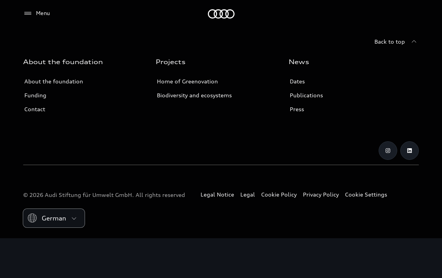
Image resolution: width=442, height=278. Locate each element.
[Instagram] (388, 150)
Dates (297, 81)
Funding (35, 95)
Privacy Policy (321, 194)
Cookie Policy (279, 194)
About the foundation (53, 81)
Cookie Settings (366, 194)
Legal (247, 194)
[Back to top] (396, 41)
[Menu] (36, 13)
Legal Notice (217, 194)
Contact (34, 109)
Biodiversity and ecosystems (194, 95)
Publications (306, 95)
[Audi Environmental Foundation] (221, 14)
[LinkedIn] (409, 150)
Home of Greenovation (187, 81)
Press (297, 109)
